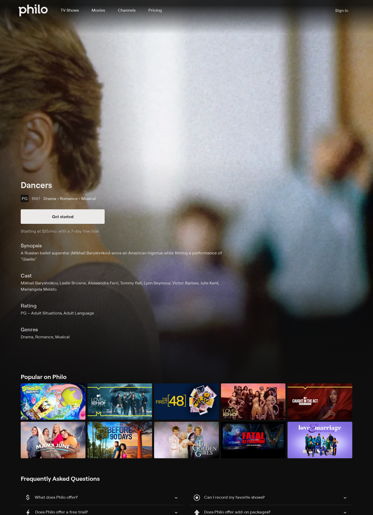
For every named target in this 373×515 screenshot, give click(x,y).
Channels (126, 10)
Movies (98, 10)
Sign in (341, 10)
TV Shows (70, 10)
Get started (63, 216)
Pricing (155, 10)
